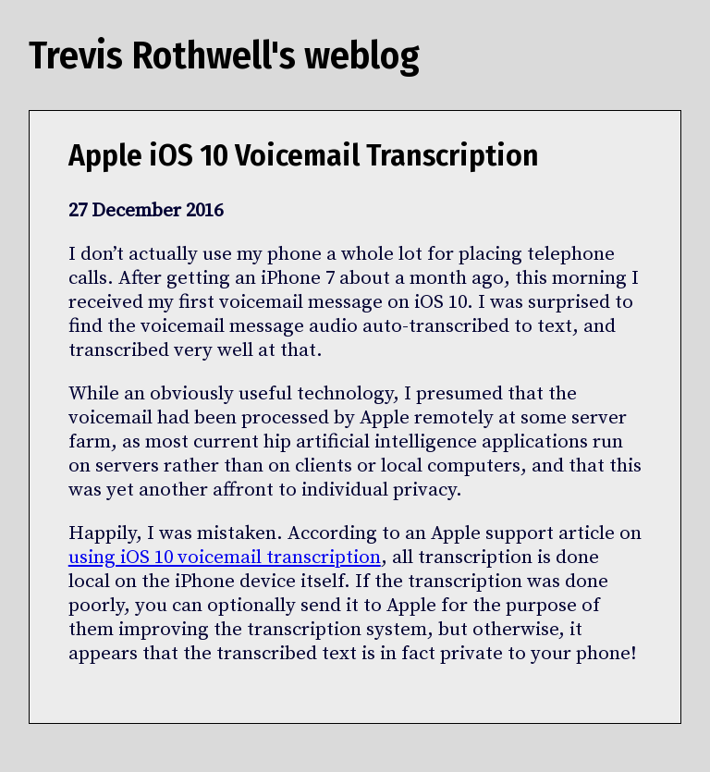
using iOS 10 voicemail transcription (224, 557)
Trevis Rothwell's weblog (224, 55)
